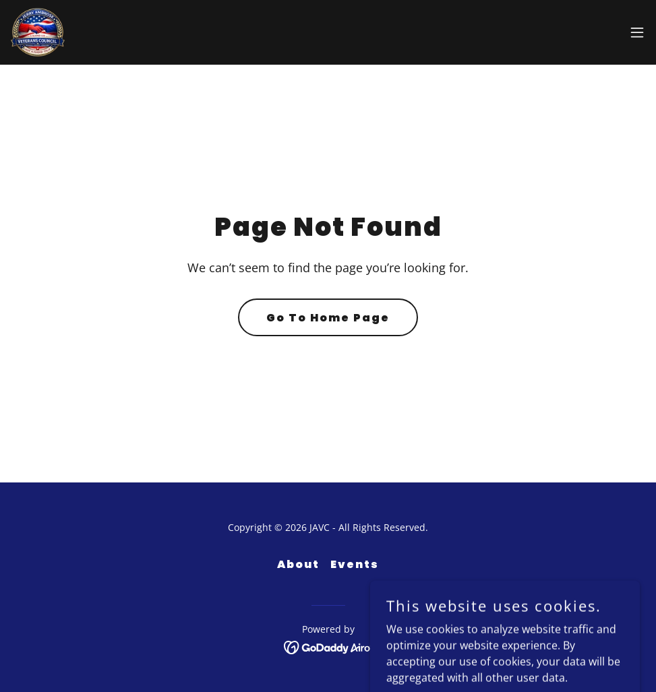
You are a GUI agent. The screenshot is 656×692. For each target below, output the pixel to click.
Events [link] (354, 564)
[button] (637, 32)
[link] (38, 32)
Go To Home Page (328, 317)
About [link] (298, 564)
